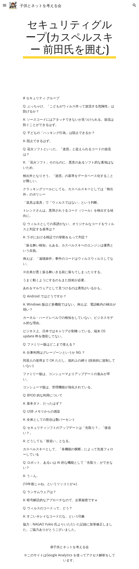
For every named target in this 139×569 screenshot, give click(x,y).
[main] (69, 38)
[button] (4, 5)
